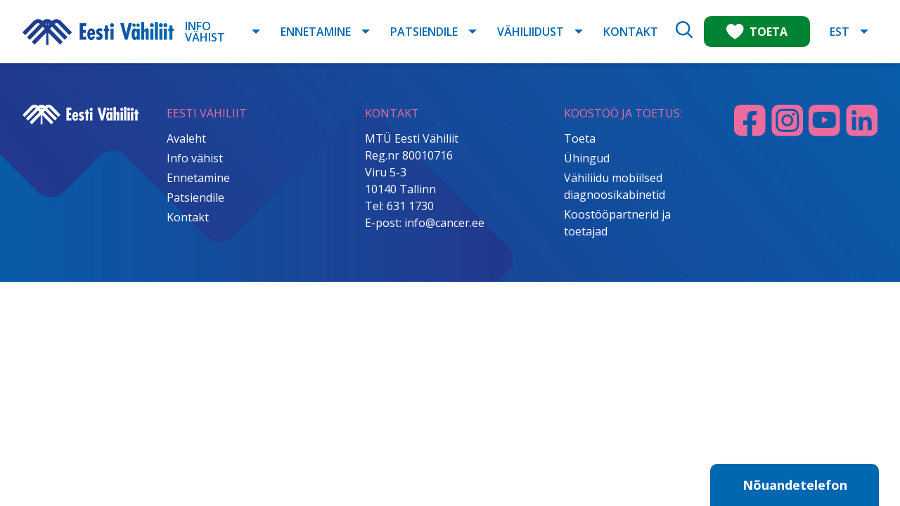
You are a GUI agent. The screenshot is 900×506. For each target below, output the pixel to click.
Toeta (580, 138)
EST (839, 31)
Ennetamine (316, 31)
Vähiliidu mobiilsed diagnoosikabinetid (614, 186)
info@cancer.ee (444, 223)
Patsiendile (424, 31)
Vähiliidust (530, 31)
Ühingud (587, 158)
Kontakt (630, 31)
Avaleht (186, 138)
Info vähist (205, 31)
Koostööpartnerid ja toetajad (617, 223)
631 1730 (410, 206)
